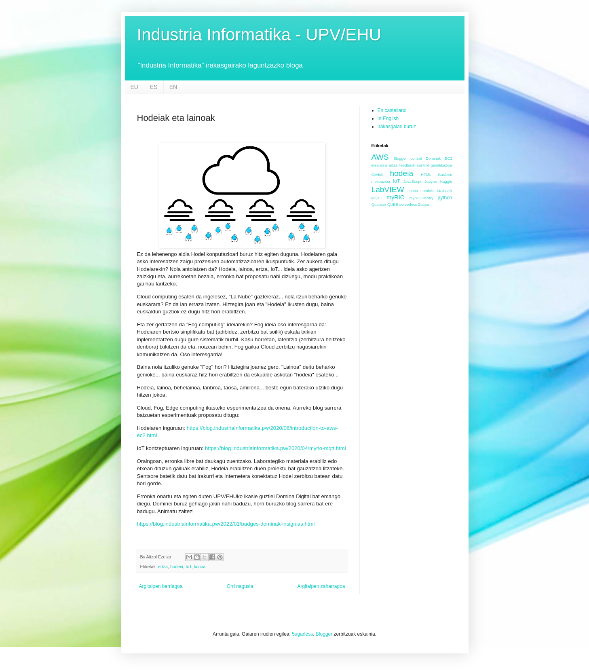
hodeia (176, 566)
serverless (408, 204)
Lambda (427, 190)
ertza (163, 566)
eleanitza (379, 165)
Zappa (423, 204)
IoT (188, 566)
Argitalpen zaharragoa (321, 586)
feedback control (414, 165)
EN (173, 87)
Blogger (400, 158)
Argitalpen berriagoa (161, 586)
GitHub (378, 174)
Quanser (379, 204)
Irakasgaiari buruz (397, 126)
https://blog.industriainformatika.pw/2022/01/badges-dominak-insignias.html (226, 524)
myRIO (395, 197)
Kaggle (446, 181)
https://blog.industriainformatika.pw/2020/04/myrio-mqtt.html (275, 448)
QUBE (392, 204)
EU (134, 87)
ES (154, 87)
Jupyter (430, 181)
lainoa (200, 566)
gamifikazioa (441, 165)
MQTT (377, 198)
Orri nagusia (240, 586)
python (444, 198)
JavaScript (412, 181)
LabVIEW (388, 189)
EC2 (448, 158)
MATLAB (444, 190)
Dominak (433, 158)
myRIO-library (421, 198)
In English (388, 118)
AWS (380, 157)
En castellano (392, 110)
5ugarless (302, 634)
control (416, 158)
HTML (426, 174)
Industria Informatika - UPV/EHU (259, 34)
